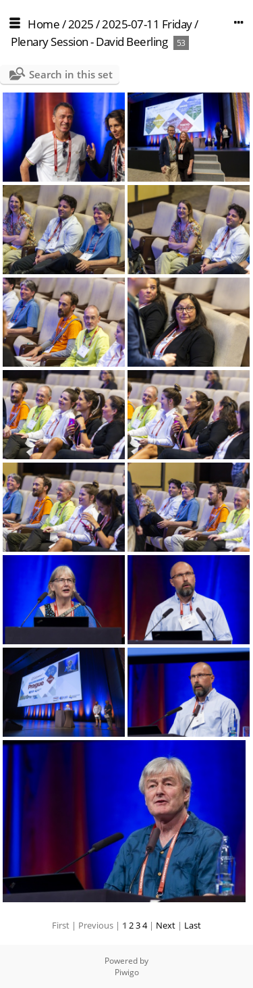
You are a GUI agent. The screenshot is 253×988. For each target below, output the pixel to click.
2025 (81, 24)
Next (165, 925)
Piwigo (127, 972)
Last (192, 925)
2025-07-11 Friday (147, 24)
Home (43, 24)
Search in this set (71, 74)
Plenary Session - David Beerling (89, 41)
